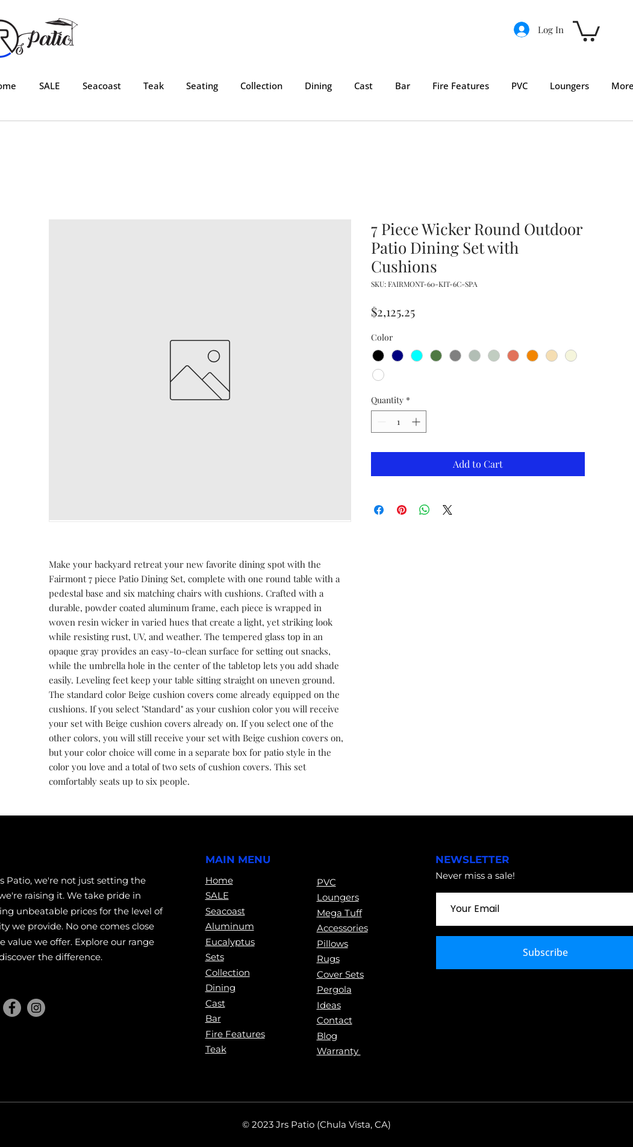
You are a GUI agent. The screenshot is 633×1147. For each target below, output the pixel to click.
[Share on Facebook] (379, 510)
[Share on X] (447, 510)
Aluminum (229, 926)
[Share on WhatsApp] (424, 510)
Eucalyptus (230, 941)
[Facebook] (12, 1008)
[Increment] (417, 421)
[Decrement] (380, 421)
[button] (586, 30)
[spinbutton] (399, 421)
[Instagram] (36, 1008)
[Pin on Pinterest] (401, 510)
